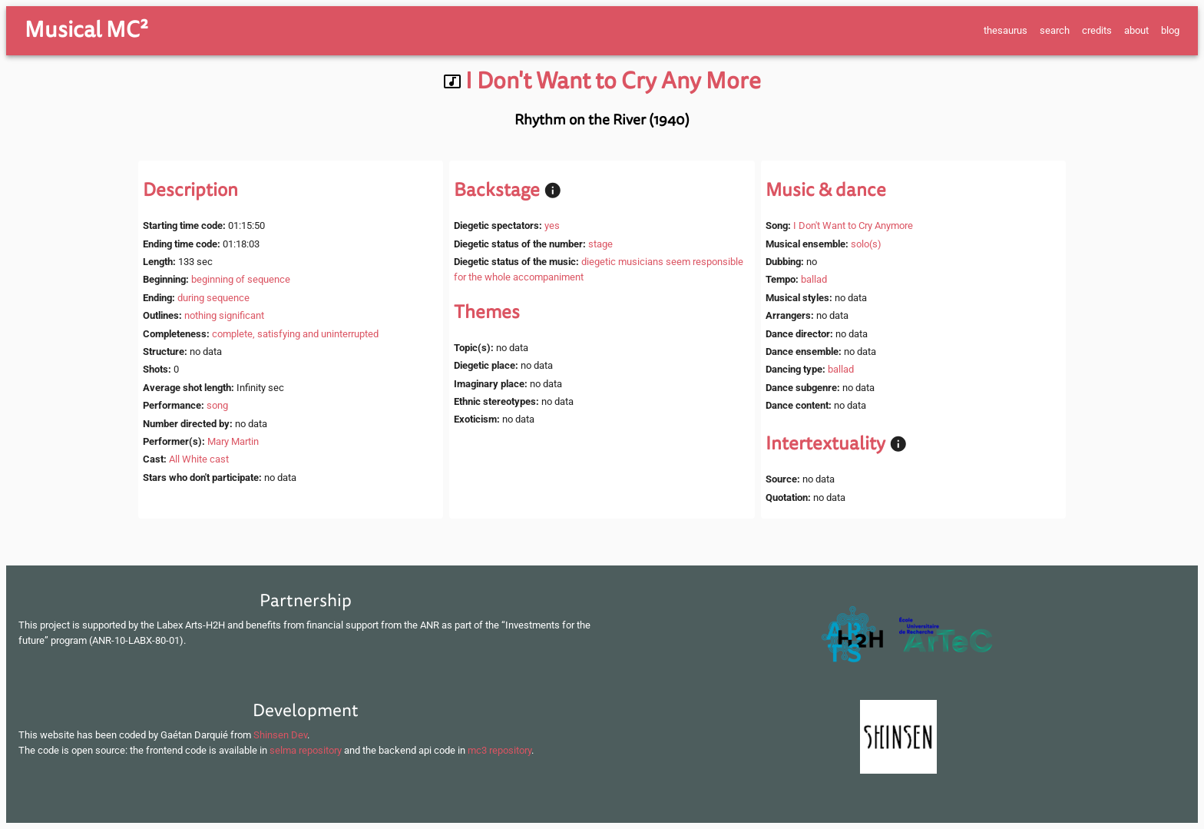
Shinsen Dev (280, 735)
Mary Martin (233, 441)
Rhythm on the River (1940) (602, 120)
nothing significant (224, 315)
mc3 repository (499, 750)
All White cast (199, 459)
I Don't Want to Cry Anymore (853, 225)
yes (552, 225)
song (217, 405)
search (1055, 30)
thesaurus (1005, 30)
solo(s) (866, 244)
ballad (814, 279)
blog (1170, 30)
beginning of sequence (240, 279)
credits (1097, 30)
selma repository (306, 750)
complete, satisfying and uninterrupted (295, 334)
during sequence (213, 297)
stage (600, 244)
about (1136, 30)
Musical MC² (86, 30)
